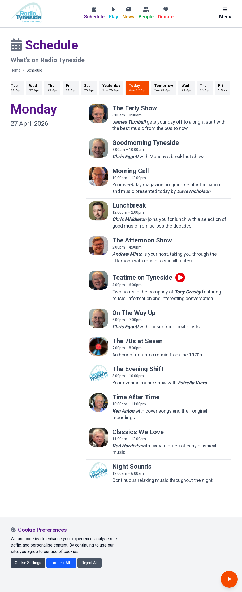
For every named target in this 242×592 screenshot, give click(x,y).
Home (16, 70)
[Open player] (229, 579)
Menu (225, 13)
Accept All (61, 563)
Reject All (89, 563)
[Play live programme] (180, 277)
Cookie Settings (28, 563)
